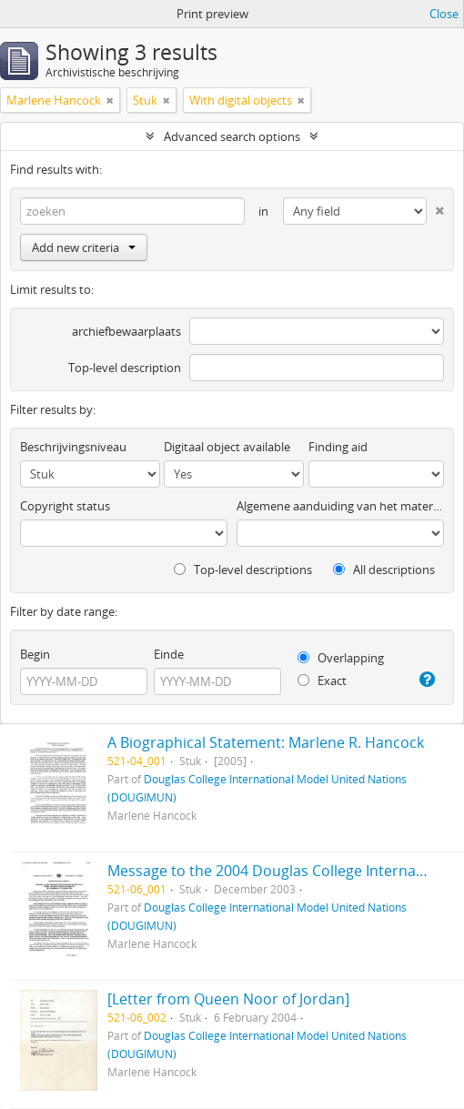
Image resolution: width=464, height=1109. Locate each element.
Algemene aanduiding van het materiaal (340, 506)
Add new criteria (84, 247)
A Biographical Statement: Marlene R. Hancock (265, 742)
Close (444, 13)
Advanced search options (232, 136)
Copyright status (65, 506)
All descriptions (384, 569)
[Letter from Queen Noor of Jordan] (228, 999)
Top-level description (124, 367)
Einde (169, 654)
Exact (322, 680)
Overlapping (341, 658)
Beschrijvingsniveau (73, 447)
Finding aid (338, 447)
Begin (35, 654)
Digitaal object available (227, 447)
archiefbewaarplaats (126, 331)
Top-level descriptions (243, 569)
